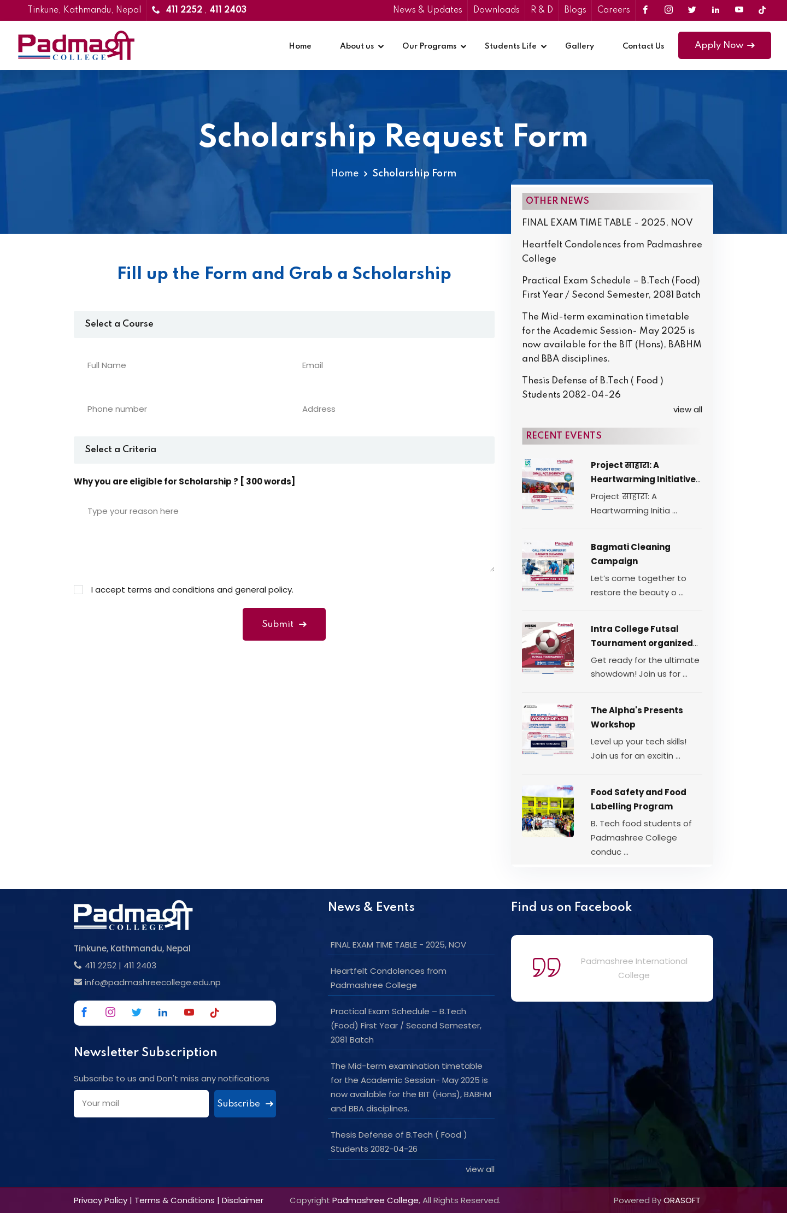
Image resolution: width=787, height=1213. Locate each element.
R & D (542, 10)
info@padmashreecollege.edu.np (153, 982)
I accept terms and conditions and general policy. (192, 589)
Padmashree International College (634, 968)
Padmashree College (375, 1200)
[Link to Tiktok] (762, 10)
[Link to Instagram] (668, 10)
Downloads (496, 10)
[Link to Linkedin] (715, 10)
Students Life (511, 46)
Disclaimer (242, 1200)
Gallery (579, 46)
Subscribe (245, 1104)
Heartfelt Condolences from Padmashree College (612, 252)
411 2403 (140, 965)
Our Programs (429, 46)
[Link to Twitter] (692, 10)
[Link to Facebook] (645, 10)
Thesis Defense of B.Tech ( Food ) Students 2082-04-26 (592, 388)
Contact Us (643, 46)
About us (357, 46)
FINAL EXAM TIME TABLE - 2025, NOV (607, 223)
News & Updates (427, 10)
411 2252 (100, 965)
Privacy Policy (100, 1200)
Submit (284, 624)
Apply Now (725, 45)
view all (687, 409)
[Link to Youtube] (739, 10)
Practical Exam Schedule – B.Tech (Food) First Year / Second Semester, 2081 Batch (611, 288)
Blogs (575, 10)
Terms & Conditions (174, 1200)
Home (300, 46)
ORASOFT (682, 1200)
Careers (613, 10)
